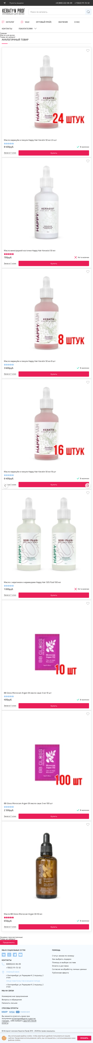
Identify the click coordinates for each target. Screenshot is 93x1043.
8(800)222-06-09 (13, 964)
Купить (54, 153)
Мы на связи (8, 990)
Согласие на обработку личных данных (69, 969)
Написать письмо (9, 1003)
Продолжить (9, 942)
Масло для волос (7, 35)
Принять (84, 1038)
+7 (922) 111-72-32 (82, 3)
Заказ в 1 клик (10, 153)
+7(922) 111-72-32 (13, 967)
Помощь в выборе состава (64, 962)
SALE (27, 22)
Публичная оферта (60, 973)
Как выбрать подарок (61, 959)
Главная (3, 33)
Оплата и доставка (60, 966)
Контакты (7, 29)
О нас (77, 22)
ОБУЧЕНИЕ (63, 22)
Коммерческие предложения (15, 996)
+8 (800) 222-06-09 (64, 3)
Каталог (10, 22)
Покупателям (26, 28)
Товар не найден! (7, 37)
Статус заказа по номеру (63, 956)
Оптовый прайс (44, 22)
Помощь (56, 950)
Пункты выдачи (16, 3)
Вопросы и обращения (12, 999)
